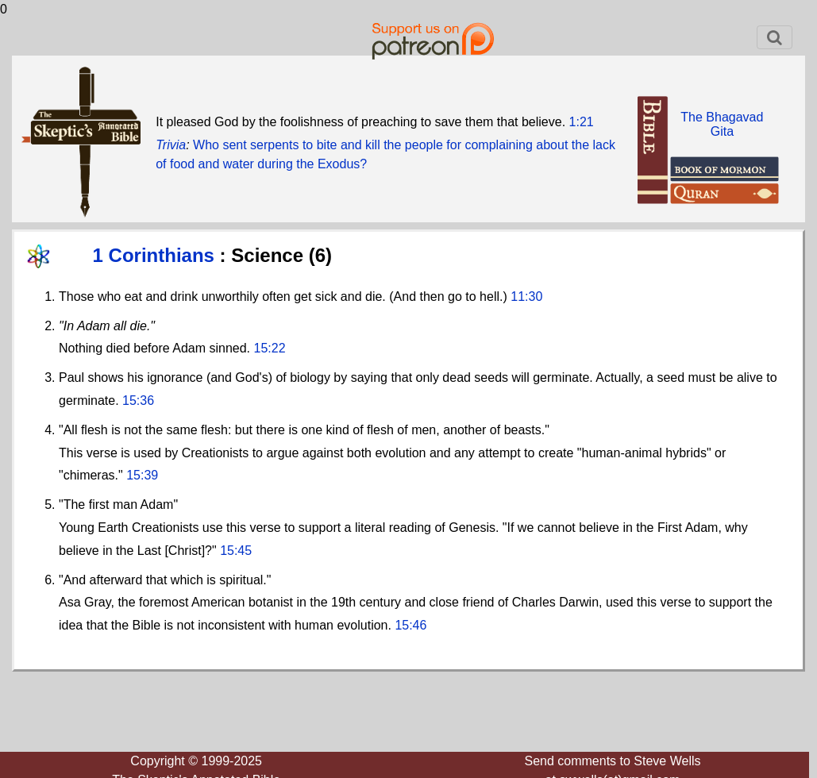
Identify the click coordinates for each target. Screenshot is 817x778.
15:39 (142, 475)
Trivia (171, 145)
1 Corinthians (156, 255)
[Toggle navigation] (774, 37)
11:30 (526, 296)
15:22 (270, 348)
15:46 (410, 625)
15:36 (138, 400)
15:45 (236, 550)
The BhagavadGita (721, 124)
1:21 (581, 122)
